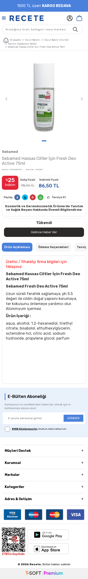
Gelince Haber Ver (44, 232)
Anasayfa (12, 40)
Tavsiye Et (59, 197)
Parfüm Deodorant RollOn (22, 43)
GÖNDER (73, 418)
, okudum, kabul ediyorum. (36, 429)
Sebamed (10, 152)
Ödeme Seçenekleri (53, 247)
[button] (44, 140)
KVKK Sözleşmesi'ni (24, 429)
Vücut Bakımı (32, 40)
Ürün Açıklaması (17, 247)
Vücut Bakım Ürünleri (56, 40)
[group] (44, 96)
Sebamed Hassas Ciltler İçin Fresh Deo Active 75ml (36, 47)
